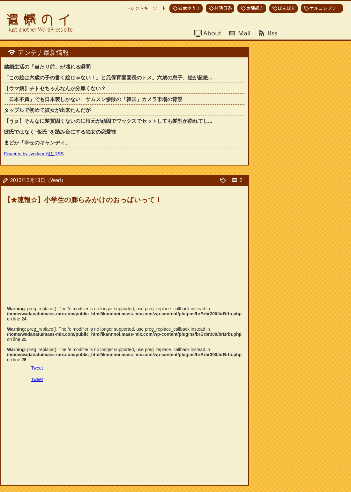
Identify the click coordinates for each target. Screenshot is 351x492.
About (211, 33)
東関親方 (255, 8)
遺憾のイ (40, 20)
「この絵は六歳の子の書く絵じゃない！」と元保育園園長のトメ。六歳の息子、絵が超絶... (108, 77)
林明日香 (223, 8)
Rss (271, 33)
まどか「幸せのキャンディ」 (37, 142)
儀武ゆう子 (189, 8)
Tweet (37, 368)
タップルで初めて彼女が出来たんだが (47, 110)
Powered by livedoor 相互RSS (34, 153)
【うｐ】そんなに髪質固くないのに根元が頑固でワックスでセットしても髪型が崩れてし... (108, 121)
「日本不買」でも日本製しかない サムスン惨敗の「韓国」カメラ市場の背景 (93, 99)
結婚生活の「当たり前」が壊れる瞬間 (47, 67)
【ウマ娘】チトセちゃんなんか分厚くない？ (55, 88)
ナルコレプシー (325, 8)
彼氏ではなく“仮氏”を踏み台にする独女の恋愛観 (60, 132)
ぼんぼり (286, 8)
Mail (243, 33)
